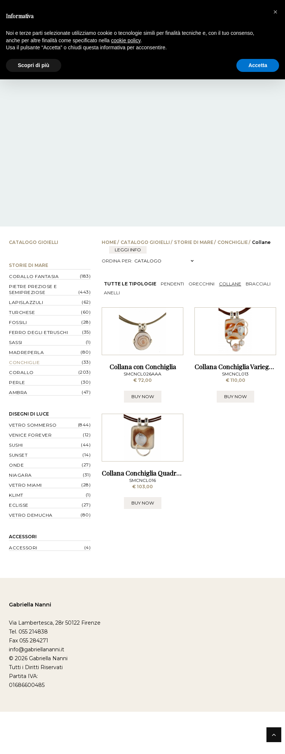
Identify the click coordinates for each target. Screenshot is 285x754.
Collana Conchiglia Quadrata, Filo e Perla (161, 540)
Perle (17, 382)
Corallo (21, 372)
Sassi (15, 342)
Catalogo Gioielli (145, 242)
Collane (230, 284)
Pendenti (172, 284)
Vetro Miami (25, 485)
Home (109, 242)
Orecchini (201, 284)
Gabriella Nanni (30, 647)
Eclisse (19, 505)
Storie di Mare (193, 242)
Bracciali (258, 284)
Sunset (18, 455)
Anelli (112, 292)
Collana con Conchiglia (142, 400)
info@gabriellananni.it (36, 691)
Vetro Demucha (31, 515)
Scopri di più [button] (33, 65)
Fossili (18, 322)
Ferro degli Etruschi (38, 332)
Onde (16, 465)
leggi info (128, 249)
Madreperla (26, 352)
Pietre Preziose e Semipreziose (33, 289)
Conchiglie (232, 242)
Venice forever (30, 435)
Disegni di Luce (29, 414)
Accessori (23, 536)
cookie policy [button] (125, 40)
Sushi (16, 445)
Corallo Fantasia (34, 276)
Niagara (20, 475)
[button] (275, 12)
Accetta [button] (257, 65)
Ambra (18, 392)
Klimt (16, 495)
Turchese (22, 312)
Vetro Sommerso (32, 425)
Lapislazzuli (26, 302)
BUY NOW (142, 430)
